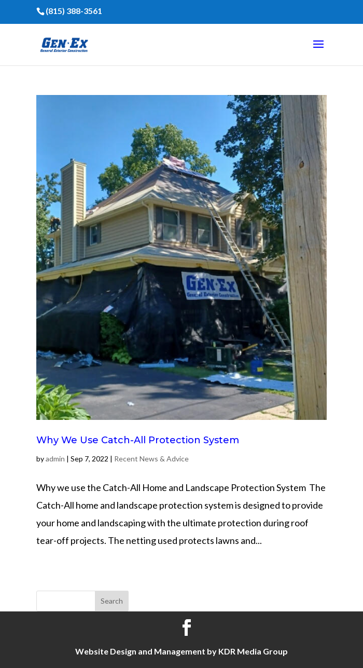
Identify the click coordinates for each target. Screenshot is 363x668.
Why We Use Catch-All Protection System (137, 440)
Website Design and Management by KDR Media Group (181, 651)
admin (55, 458)
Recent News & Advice (151, 458)
